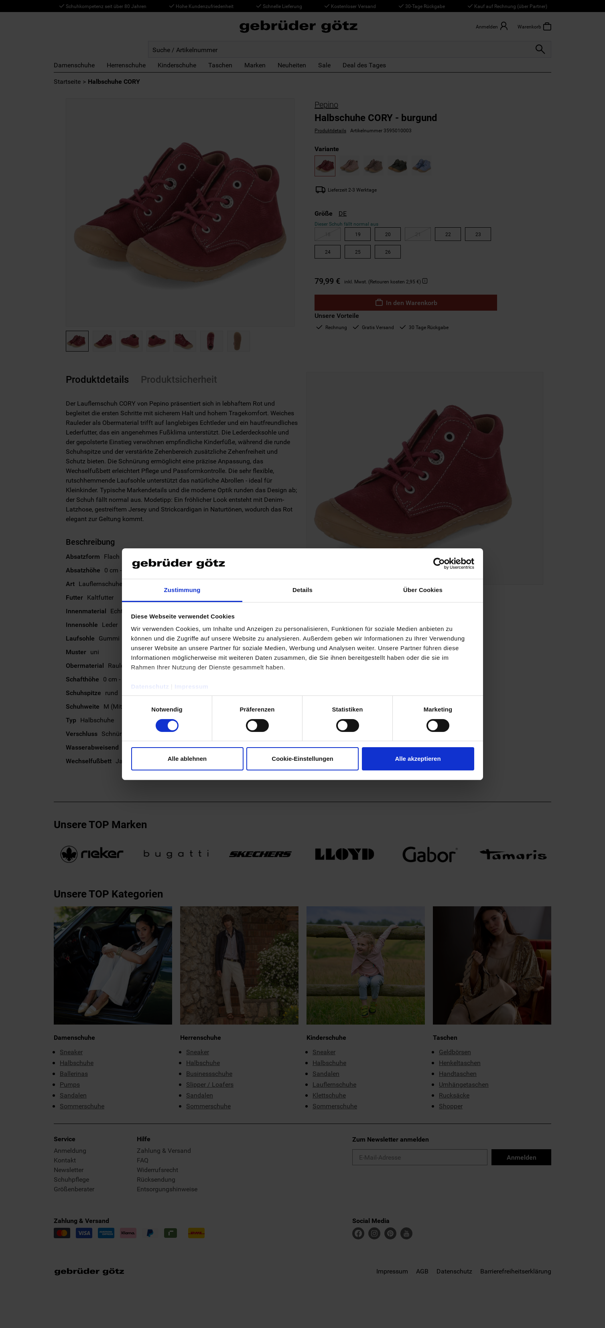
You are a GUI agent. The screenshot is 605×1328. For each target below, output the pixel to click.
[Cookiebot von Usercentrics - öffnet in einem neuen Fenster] (439, 564)
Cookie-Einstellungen (302, 758)
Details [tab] (302, 589)
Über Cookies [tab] (423, 589)
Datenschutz (150, 686)
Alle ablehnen (187, 758)
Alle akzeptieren (418, 758)
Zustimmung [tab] (182, 589)
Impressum (192, 686)
